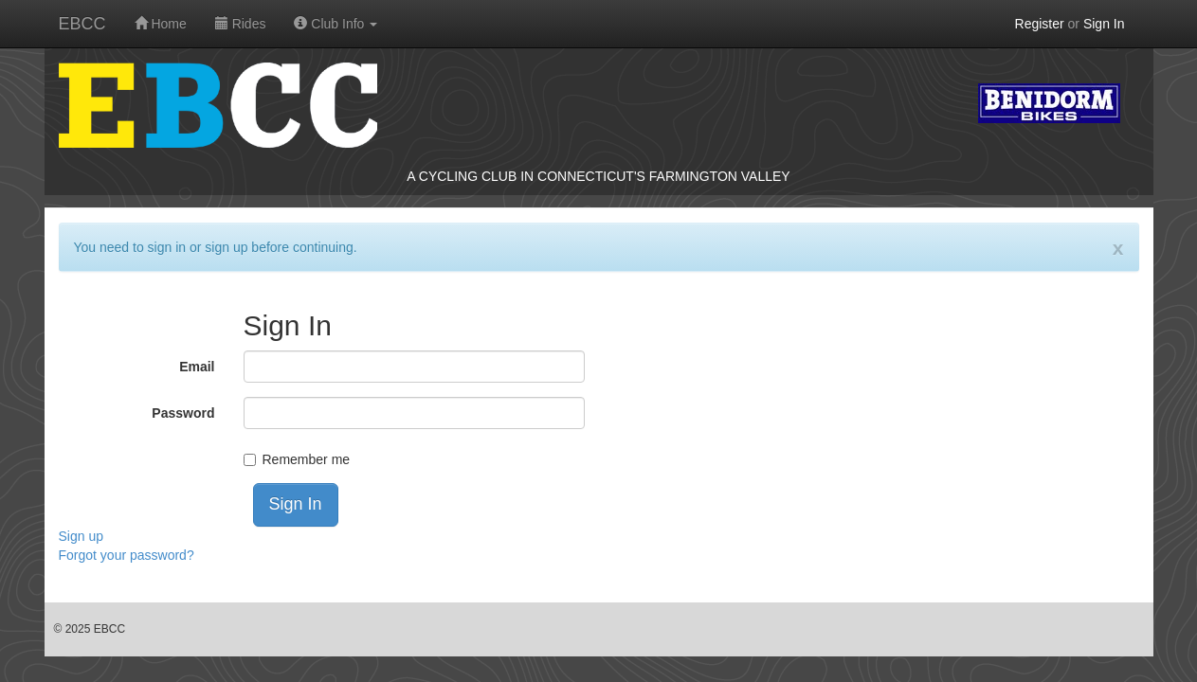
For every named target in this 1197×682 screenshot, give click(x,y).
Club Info (335, 23)
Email (196, 366)
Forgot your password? (126, 555)
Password (183, 413)
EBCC (82, 23)
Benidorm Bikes (1049, 103)
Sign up (81, 536)
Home (161, 23)
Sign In (1104, 23)
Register (1039, 23)
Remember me (307, 459)
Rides (240, 23)
